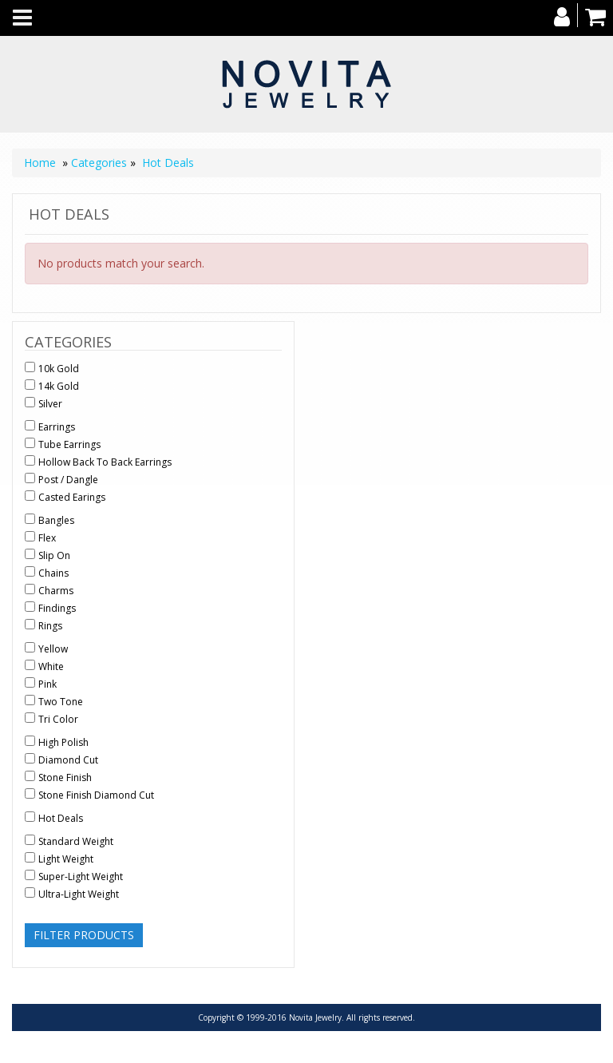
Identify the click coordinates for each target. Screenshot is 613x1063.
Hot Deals (168, 162)
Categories (99, 162)
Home (40, 162)
